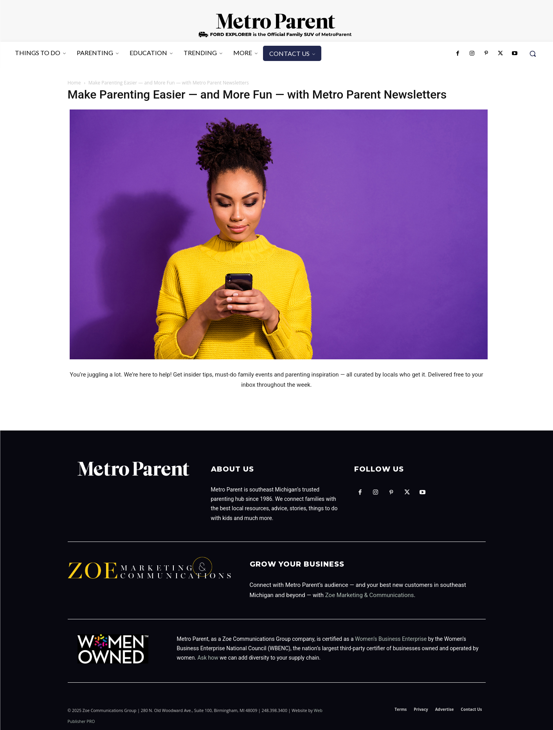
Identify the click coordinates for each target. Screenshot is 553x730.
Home (74, 82)
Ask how (208, 658)
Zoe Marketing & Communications (369, 595)
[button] (533, 54)
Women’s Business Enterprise (391, 639)
